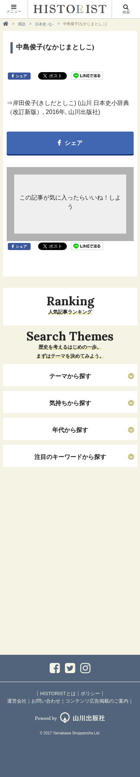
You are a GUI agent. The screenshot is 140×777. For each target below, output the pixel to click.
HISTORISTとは (57, 693)
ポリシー (90, 693)
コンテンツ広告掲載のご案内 (96, 701)
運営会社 (17, 701)
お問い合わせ (45, 701)
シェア (21, 76)
